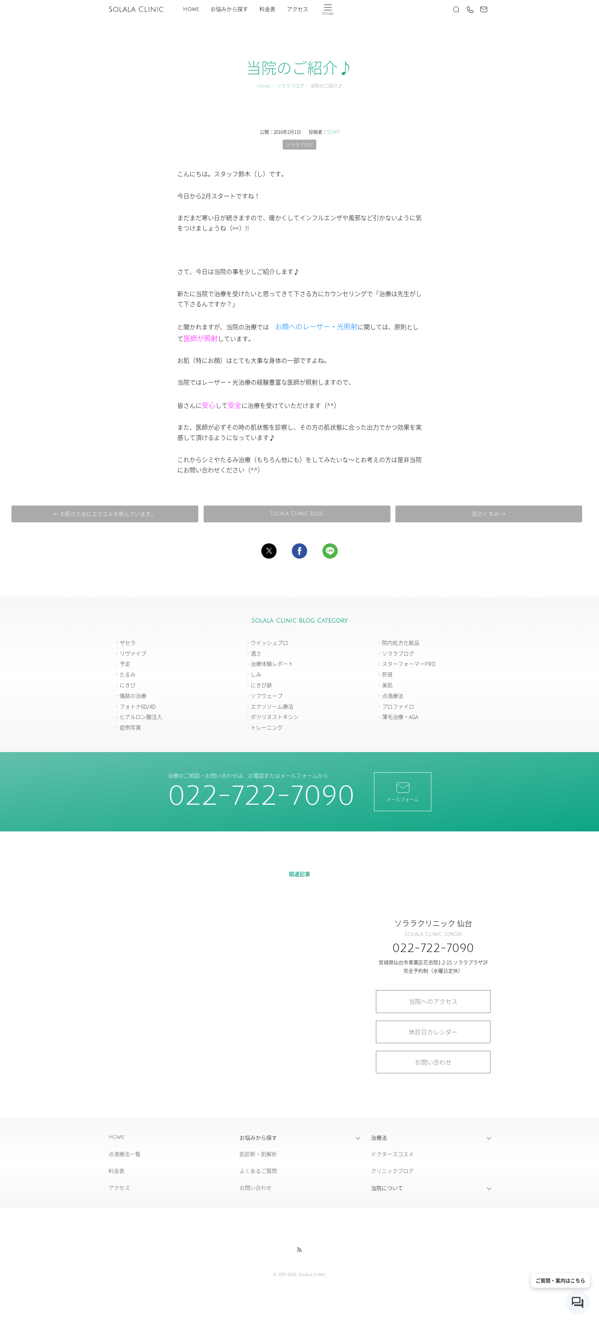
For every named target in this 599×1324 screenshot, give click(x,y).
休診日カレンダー (433, 1031)
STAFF (333, 132)
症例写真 (130, 727)
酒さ (256, 653)
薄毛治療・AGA (400, 717)
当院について (387, 1188)
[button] (269, 551)
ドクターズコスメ (392, 1154)
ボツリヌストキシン (275, 717)
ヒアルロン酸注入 (141, 717)
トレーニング (267, 727)
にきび (128, 685)
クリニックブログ (392, 1171)
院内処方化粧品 (400, 642)
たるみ (128, 674)
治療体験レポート (272, 664)
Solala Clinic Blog (296, 514)
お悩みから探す (229, 9)
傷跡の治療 (133, 695)
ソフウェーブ (267, 695)
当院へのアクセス (433, 1001)
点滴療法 (392, 695)
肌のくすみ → (486, 513)
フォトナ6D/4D (137, 706)
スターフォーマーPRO (408, 664)
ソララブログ (290, 86)
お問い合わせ (433, 1061)
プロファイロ (398, 706)
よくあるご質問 (258, 1171)
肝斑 (387, 674)
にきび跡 (261, 685)
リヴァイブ (133, 653)
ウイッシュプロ (269, 642)
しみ (256, 674)
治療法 (379, 1137)
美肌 (387, 685)
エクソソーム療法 (272, 706)
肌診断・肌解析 (258, 1154)
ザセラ (128, 642)
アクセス (297, 9)
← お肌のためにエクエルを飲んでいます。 (106, 513)
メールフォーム (403, 791)
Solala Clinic (136, 9)
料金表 (267, 9)
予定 (125, 664)
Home (191, 9)
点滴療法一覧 (124, 1154)
